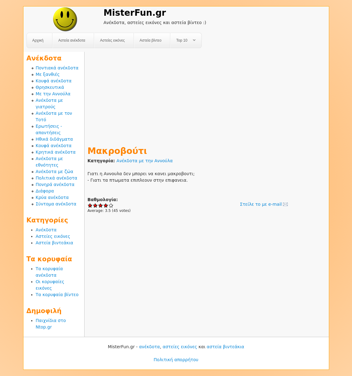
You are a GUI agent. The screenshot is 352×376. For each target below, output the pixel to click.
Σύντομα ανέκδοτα (56, 203)
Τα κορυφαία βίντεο (57, 294)
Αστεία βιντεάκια (54, 242)
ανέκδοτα (149, 346)
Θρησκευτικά (50, 87)
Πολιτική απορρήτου (176, 359)
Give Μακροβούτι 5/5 (111, 205)
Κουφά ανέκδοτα (54, 80)
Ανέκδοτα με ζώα (54, 171)
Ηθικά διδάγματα (54, 139)
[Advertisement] (207, 95)
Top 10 (183, 40)
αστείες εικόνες (180, 346)
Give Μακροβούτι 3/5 (100, 205)
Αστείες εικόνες (112, 40)
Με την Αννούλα (53, 93)
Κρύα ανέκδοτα (52, 197)
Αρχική (37, 40)
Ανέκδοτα (46, 229)
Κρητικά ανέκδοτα (56, 152)
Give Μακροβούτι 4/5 (106, 205)
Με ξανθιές (48, 74)
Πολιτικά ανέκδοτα (56, 178)
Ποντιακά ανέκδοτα (57, 67)
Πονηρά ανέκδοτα (55, 184)
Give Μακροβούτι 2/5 (95, 205)
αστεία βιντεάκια (225, 346)
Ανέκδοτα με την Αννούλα (145, 160)
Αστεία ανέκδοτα (71, 40)
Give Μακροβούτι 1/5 (90, 205)
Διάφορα (45, 190)
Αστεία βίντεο (151, 40)
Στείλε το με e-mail (261, 204)
